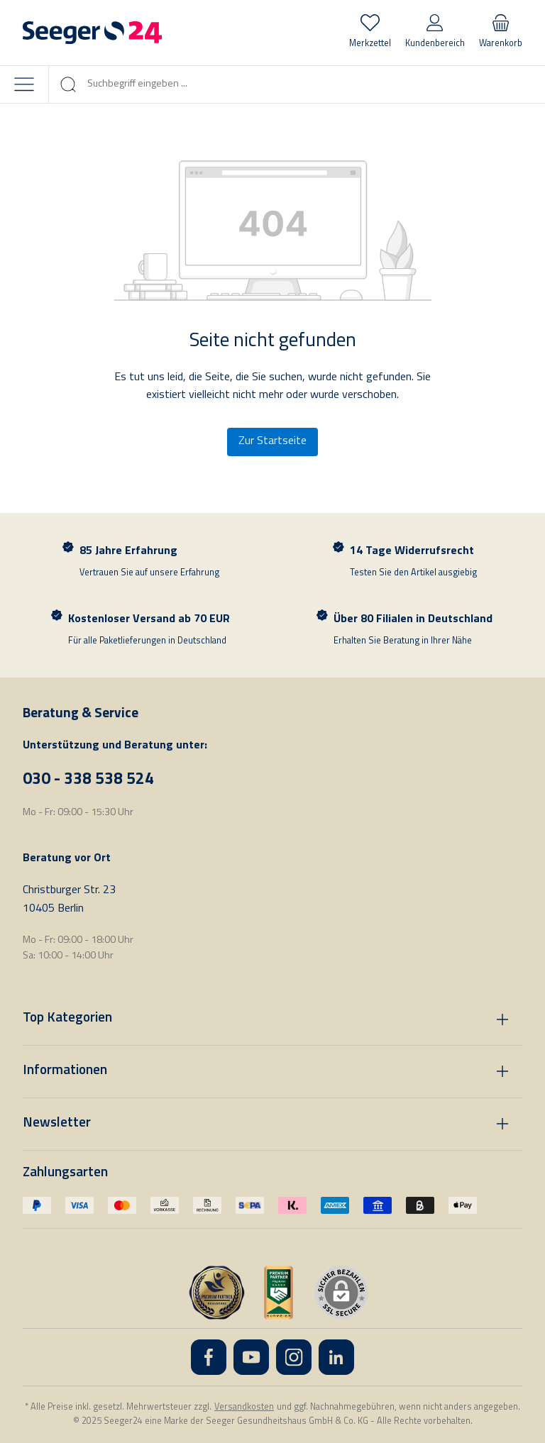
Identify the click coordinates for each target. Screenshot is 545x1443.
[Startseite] (92, 32)
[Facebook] (208, 1357)
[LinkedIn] (336, 1357)
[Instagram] (294, 1357)
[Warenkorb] (500, 32)
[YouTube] (251, 1357)
